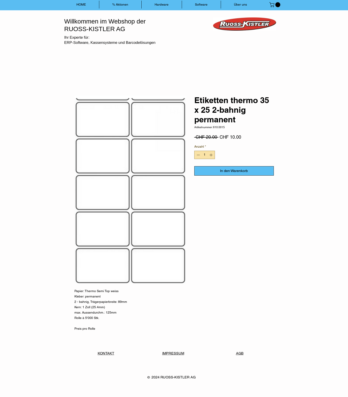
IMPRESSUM (173, 353)
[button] (275, 4)
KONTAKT (106, 353)
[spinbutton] (205, 155)
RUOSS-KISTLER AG (178, 377)
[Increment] (211, 155)
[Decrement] (198, 155)
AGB (240, 353)
